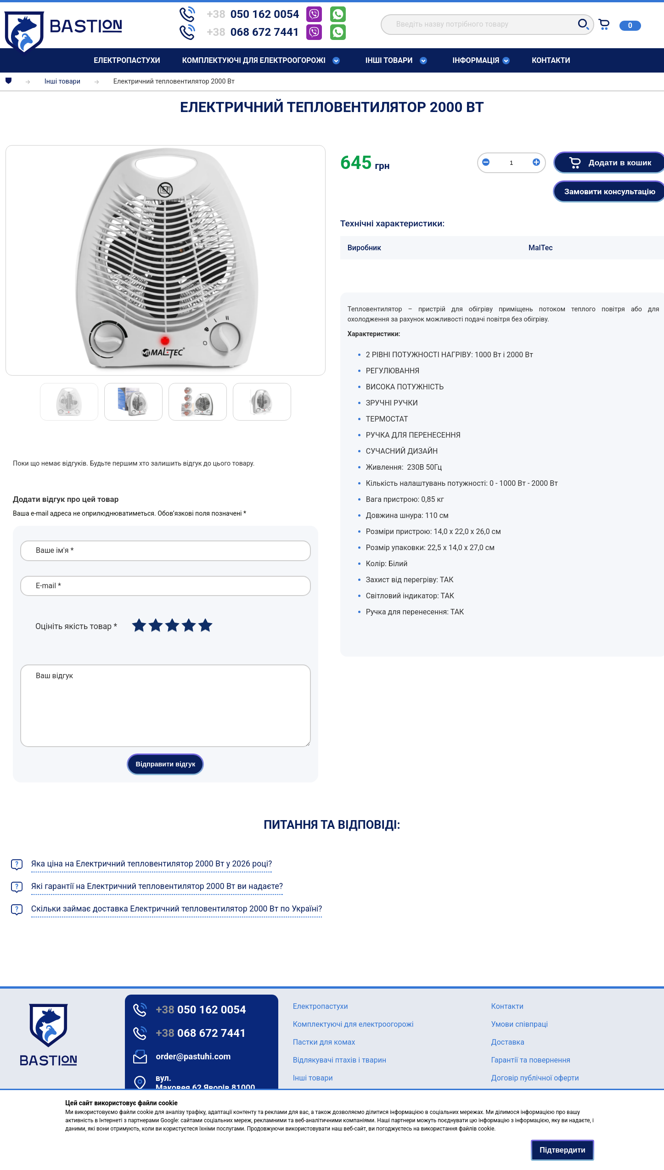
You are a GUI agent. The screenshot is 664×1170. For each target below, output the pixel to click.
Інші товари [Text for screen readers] (389, 60)
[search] (487, 24)
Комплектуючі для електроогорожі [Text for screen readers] (254, 60)
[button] (584, 24)
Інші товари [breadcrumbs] (62, 81)
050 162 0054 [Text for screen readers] (201, 1009)
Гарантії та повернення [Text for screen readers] (531, 1060)
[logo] (22, 1035)
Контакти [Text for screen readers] (551, 60)
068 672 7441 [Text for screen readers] (201, 1033)
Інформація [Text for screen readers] (476, 60)
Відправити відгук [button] (165, 778)
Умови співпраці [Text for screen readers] (519, 1024)
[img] (165, 260)
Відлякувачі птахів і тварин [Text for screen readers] (339, 1060)
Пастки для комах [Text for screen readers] (324, 1042)
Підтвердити (562, 1150)
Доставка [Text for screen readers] (507, 1042)
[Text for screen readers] (63, 54)
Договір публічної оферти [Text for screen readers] (535, 1078)
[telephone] (243, 14)
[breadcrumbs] (8, 81)
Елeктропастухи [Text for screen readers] (127, 60)
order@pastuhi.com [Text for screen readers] (193, 1056)
